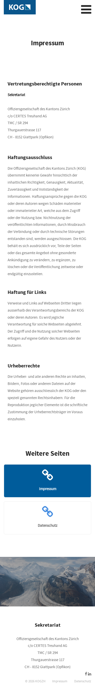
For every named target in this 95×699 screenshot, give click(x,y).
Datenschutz (82, 681)
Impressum (59, 681)
